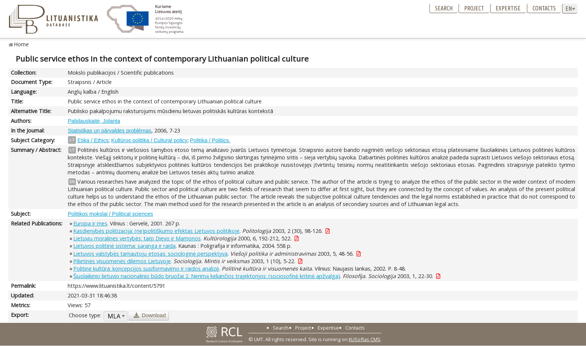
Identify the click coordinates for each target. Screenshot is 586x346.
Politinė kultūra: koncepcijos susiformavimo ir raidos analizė (146, 268)
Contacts (544, 8)
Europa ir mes (90, 223)
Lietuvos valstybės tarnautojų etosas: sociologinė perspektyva (150, 253)
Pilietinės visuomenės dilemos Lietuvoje (122, 261)
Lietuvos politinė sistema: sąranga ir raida (124, 245)
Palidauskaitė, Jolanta (94, 121)
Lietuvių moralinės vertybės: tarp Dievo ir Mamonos (137, 238)
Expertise (508, 8)
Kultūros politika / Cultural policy (149, 140)
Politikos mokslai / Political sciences (110, 214)
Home (21, 44)
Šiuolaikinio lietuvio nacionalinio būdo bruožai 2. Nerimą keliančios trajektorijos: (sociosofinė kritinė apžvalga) (206, 276)
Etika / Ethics (92, 140)
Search (444, 8)
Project (474, 8)
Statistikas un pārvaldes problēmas (109, 131)
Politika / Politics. (210, 140)
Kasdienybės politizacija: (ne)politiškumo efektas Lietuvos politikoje (156, 230)
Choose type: (85, 315)
